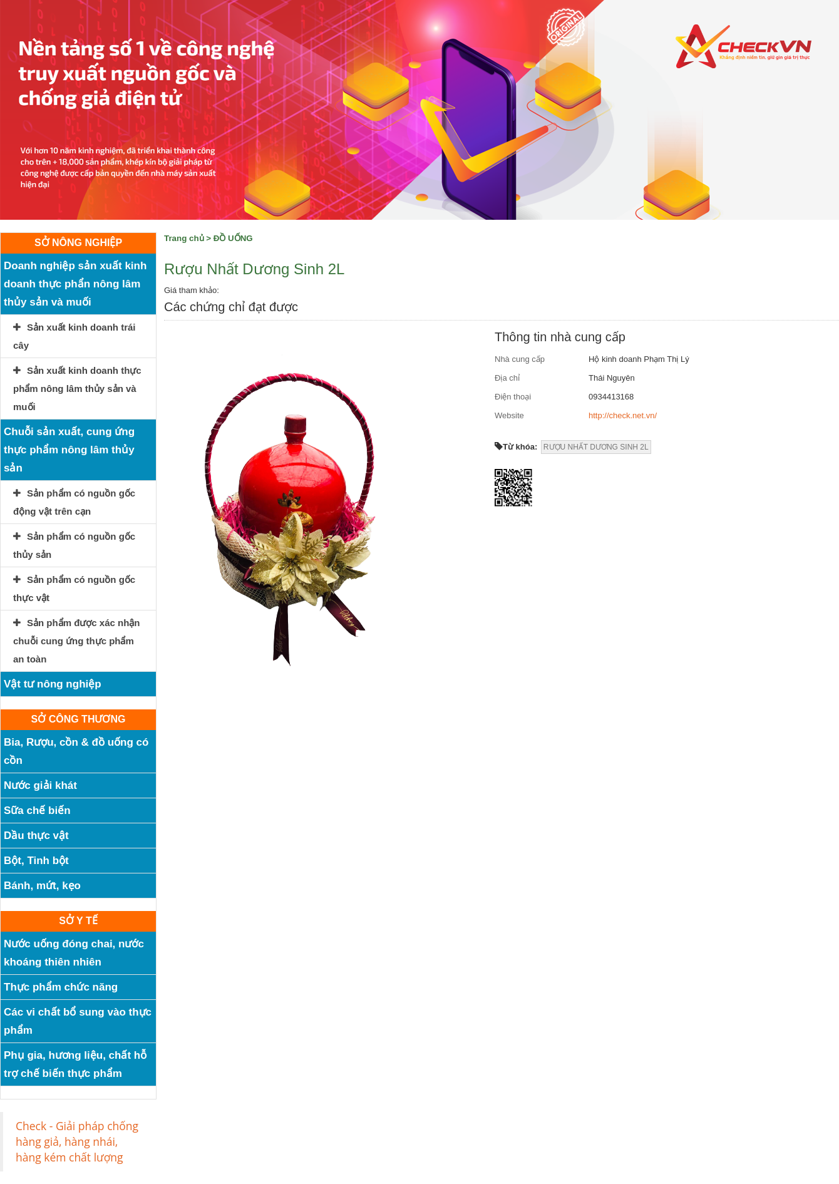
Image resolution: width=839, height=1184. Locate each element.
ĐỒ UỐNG (233, 238)
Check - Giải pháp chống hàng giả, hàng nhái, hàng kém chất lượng (77, 1141)
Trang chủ (184, 238)
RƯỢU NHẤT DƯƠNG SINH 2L (596, 447)
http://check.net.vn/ (623, 415)
